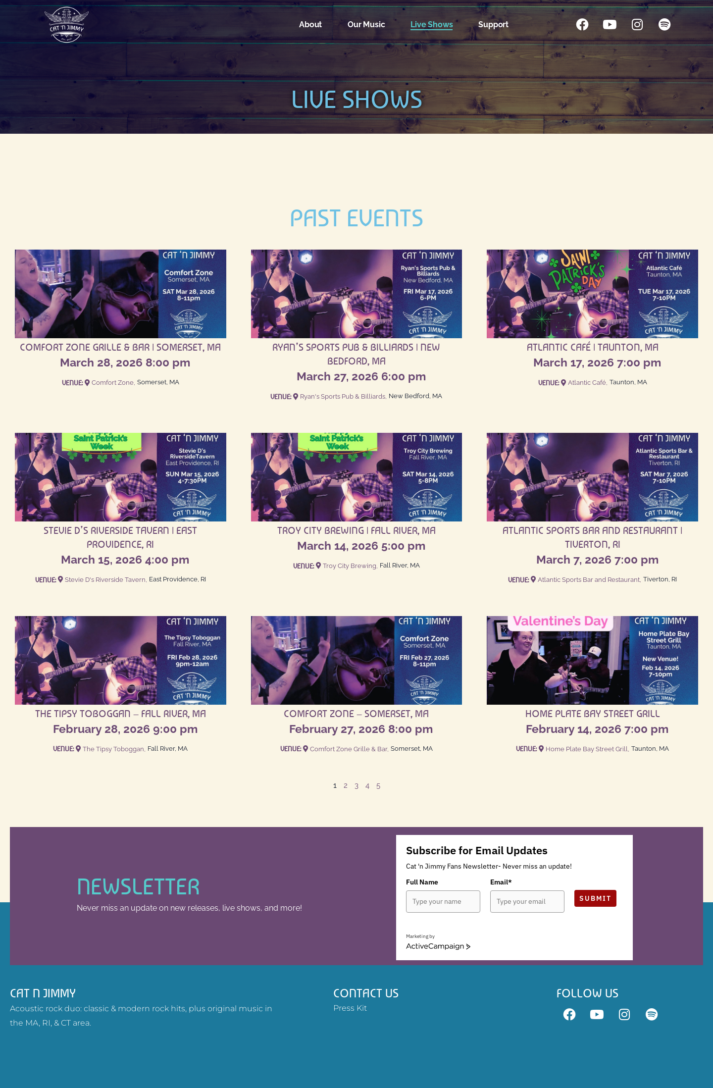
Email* (501, 882)
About (311, 24)
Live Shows (432, 24)
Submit (595, 898)
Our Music (367, 24)
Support (494, 24)
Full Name (422, 882)
